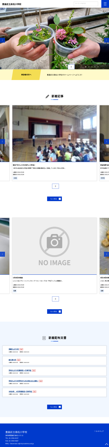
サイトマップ (100, 431)
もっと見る (53, 199)
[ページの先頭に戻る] (106, 444)
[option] (54, 38)
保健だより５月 (14, 349)
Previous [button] (2, 40)
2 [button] (88, 67)
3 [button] (91, 67)
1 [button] (85, 67)
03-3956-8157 (13, 438)
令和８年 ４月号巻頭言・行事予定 (20, 391)
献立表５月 (12, 360)
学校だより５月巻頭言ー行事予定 (20, 370)
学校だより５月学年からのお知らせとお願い (24, 381)
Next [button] (106, 40)
